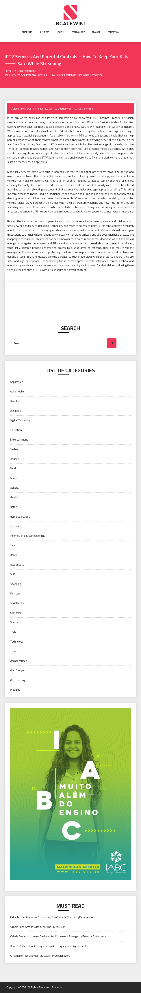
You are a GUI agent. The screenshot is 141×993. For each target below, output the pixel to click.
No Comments (86, 108)
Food (13, 468)
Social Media (17, 603)
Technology (78, 32)
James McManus (22, 108)
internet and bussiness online (27, 536)
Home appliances (20, 516)
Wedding (15, 690)
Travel (13, 651)
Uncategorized (18, 661)
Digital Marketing (20, 420)
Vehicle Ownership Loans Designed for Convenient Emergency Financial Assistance (58, 936)
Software (15, 613)
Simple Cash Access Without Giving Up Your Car (37, 927)
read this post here (104, 243)
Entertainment (65, 108)
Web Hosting (17, 680)
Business (44, 32)
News (13, 555)
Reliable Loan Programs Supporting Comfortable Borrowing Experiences (51, 917)
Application (16, 382)
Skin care (15, 593)
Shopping (27, 32)
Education (113, 32)
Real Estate (17, 565)
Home (13, 507)
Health (60, 32)
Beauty (14, 401)
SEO (12, 574)
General (14, 487)
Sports (14, 622)
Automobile (17, 391)
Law (12, 545)
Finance (96, 32)
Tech (13, 632)
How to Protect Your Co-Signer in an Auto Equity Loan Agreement (48, 946)
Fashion (14, 449)
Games (14, 478)
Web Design (17, 670)
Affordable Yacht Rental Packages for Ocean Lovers (40, 956)
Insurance (15, 526)
